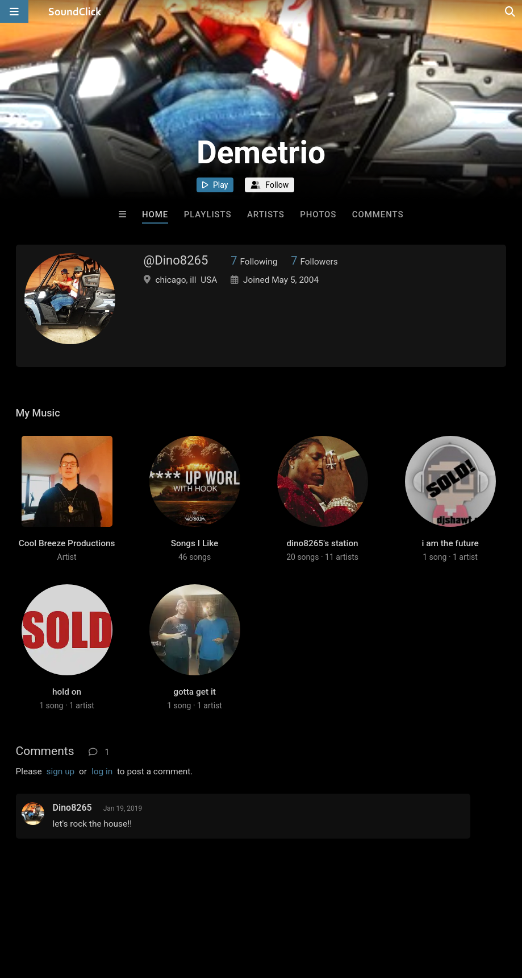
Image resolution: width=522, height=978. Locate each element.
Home (155, 214)
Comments (378, 214)
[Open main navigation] (14, 11)
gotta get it (194, 692)
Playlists (208, 214)
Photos (318, 214)
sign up (60, 771)
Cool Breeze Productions (67, 543)
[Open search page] (510, 11)
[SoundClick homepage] (75, 11)
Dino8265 (72, 807)
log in (101, 771)
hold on (66, 692)
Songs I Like (195, 543)
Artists (266, 214)
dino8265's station (322, 543)
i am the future (449, 543)
